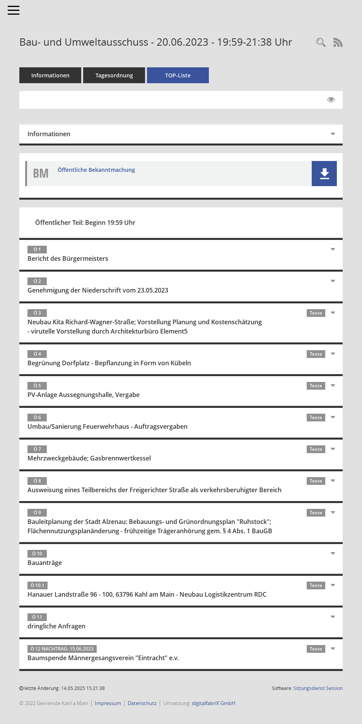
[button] (324, 173)
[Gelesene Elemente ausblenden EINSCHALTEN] (331, 100)
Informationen (50, 75)
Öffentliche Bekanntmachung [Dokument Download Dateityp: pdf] (96, 169)
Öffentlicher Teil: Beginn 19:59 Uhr (85, 222)
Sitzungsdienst (318, 688)
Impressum (108, 703)
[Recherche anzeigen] (321, 42)
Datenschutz (142, 703)
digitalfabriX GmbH (214, 703)
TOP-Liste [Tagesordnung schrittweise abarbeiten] (178, 75)
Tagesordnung (114, 75)
